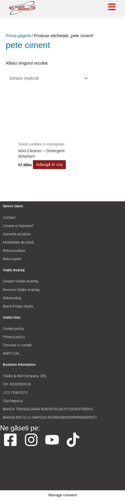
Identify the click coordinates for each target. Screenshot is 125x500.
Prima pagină (18, 35)
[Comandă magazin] (47, 78)
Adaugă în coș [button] (49, 164)
